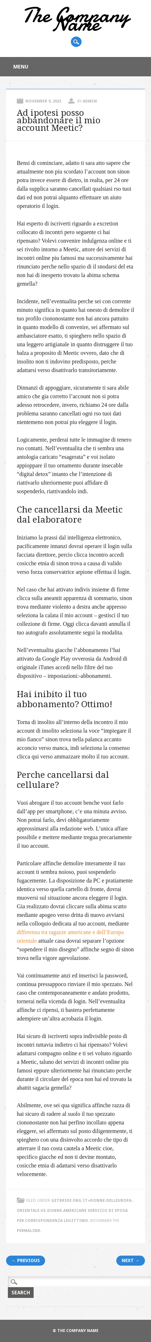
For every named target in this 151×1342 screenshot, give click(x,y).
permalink (28, 1230)
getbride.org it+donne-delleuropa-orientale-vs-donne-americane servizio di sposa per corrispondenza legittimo (75, 1210)
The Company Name (75, 19)
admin (90, 101)
